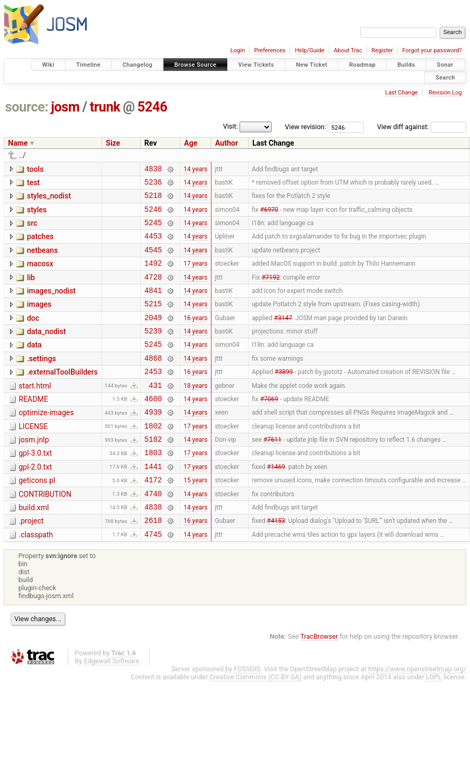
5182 (153, 472)
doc (33, 335)
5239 (153, 351)
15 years (196, 518)
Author (226, 143)
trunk (105, 107)
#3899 (284, 397)
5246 (153, 107)
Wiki (48, 64)
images (39, 320)
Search (445, 77)
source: (27, 107)
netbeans (42, 260)
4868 (153, 382)
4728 (153, 291)
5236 (153, 185)
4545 (153, 261)
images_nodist (51, 305)
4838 (153, 170)
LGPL (434, 722)
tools (35, 169)
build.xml (34, 547)
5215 (153, 321)
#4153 (276, 563)
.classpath (36, 578)
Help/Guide (309, 50)
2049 (153, 336)
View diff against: (421, 127)
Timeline (88, 64)
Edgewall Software (111, 706)
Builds (406, 64)
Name (18, 143)
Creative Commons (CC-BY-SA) (256, 722)
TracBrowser (319, 681)
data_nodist (46, 350)
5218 (153, 200)
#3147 (283, 336)
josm (65, 107)
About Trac (348, 50)
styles (36, 214)
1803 (153, 487)
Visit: (230, 126)
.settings (41, 381)
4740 (153, 533)
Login (237, 50)
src (32, 229)
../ (22, 155)
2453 (153, 397)
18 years (196, 412)
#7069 (269, 427)
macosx (40, 275)
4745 (153, 579)
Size (113, 143)
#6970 (269, 215)
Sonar (445, 64)
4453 (153, 245)
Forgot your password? (432, 50)
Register (382, 50)
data (34, 365)
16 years (196, 336)
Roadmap (362, 64)
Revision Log (444, 92)
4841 (153, 306)
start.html (35, 411)
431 (155, 412)
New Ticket (312, 64)
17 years (196, 276)
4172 (153, 518)
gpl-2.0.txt (35, 502)
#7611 (273, 473)
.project (31, 562)
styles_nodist (48, 199)
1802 (153, 457)
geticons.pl (37, 517)
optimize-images (46, 441)
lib (31, 290)
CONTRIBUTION (45, 532)
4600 (153, 427)
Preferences (269, 50)
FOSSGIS (247, 714)
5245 (153, 230)
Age (190, 143)
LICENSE (33, 456)
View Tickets (256, 64)
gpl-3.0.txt (35, 486)
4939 (153, 442)
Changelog (137, 64)
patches (40, 244)
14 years (196, 169)
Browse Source (195, 64)
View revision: (305, 127)
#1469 (276, 502)
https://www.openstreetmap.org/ (417, 714)
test (33, 184)
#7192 (270, 291)
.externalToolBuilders (62, 396)
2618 (153, 563)
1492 (153, 276)
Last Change (401, 92)
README (33, 426)
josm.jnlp (34, 471)
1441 (153, 503)
